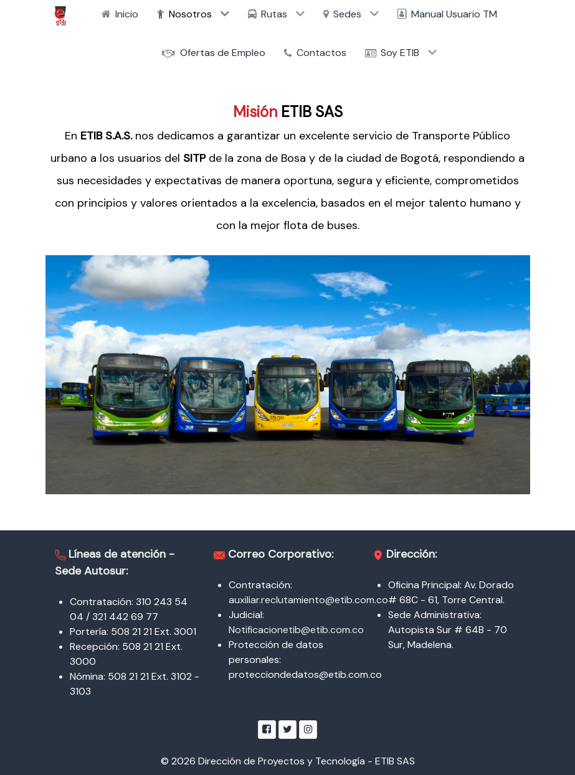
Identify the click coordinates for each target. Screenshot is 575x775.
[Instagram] (308, 729)
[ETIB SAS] (60, 16)
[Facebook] (267, 729)
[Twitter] (287, 729)
